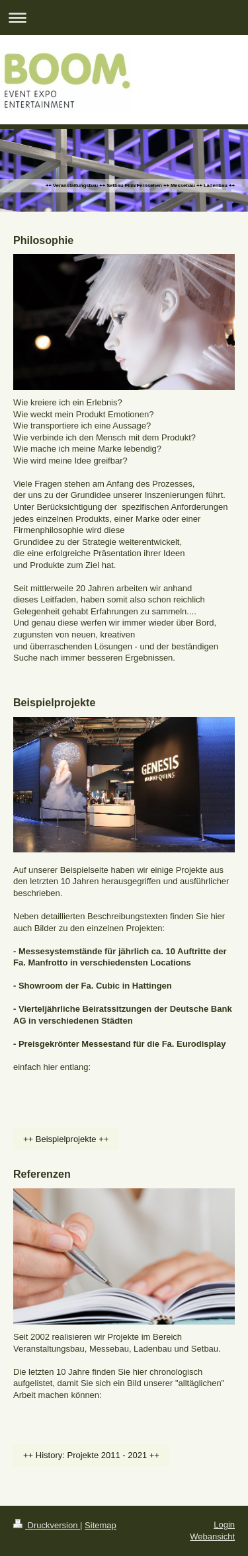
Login (224, 1525)
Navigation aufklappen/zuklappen (124, 17)
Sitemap (100, 1525)
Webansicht (212, 1536)
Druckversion (46, 1525)
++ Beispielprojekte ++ (65, 1139)
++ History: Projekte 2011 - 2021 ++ (91, 1455)
